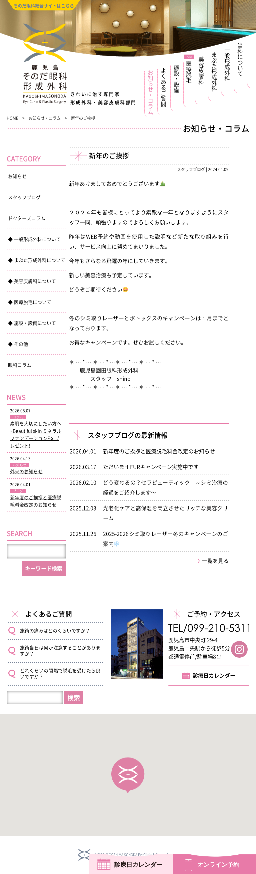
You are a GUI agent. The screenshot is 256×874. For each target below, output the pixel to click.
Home (12, 118)
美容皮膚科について (35, 281)
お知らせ (17, 176)
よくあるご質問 (164, 87)
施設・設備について (35, 323)
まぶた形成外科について (39, 260)
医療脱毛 (189, 72)
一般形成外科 (227, 64)
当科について (240, 60)
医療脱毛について (32, 302)
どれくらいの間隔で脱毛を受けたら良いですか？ (60, 673)
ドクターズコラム (26, 218)
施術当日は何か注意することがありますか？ (60, 650)
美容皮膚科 (201, 71)
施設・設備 (177, 79)
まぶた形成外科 (214, 72)
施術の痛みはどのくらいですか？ (55, 630)
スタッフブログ (24, 197)
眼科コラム (19, 365)
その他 (21, 344)
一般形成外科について (37, 239)
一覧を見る (215, 560)
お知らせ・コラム (151, 92)
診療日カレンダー (214, 675)
